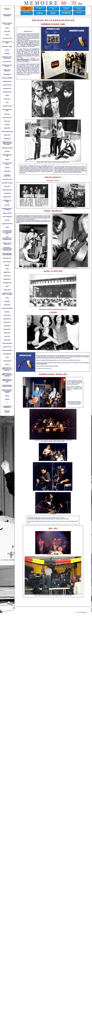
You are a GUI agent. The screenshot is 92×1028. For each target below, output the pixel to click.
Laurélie (7, 227)
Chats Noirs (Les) (7, 92)
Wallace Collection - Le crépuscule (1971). (7, 386)
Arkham (7, 34)
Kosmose (7, 220)
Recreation (7, 301)
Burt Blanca (5, 78)
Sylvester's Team (7, 346)
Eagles (5, 128)
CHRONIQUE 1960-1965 (26, 8)
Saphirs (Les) (7, 315)
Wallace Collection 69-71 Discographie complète (7, 391)
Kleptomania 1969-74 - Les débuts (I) (7, 209)
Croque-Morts (6, 106)
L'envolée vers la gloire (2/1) (8, 375)
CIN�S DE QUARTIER (53, 13)
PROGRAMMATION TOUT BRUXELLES (66, 13)
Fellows (6, 135)
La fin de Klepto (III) (7, 216)
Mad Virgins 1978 (7, 258)
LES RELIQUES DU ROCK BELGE (7, 407)
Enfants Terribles (6, 131)
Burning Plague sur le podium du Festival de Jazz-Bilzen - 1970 (53, 309)
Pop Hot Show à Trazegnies (71, 207)
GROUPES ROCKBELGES (79, 8)
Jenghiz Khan (7, 171)
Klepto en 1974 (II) (7, 213)
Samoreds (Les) (7, 318)
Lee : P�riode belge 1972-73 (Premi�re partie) (7, 232)
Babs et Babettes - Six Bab (7, 42)
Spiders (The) (7, 339)
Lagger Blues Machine (7, 223)
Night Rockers (7, 272)
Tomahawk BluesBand (7, 350)
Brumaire (7, 50)
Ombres (6, 275)
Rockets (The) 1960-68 (7, 308)
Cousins (6, 99)
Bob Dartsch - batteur (7, 46)
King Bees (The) (7, 196)
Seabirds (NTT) (7, 325)
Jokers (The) (7, 186)
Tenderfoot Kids (7, 353)
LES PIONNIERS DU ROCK (66, 8)
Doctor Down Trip (7, 117)
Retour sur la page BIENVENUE (7, 15)
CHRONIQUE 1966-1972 (39, 8)
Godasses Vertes (6, 147)
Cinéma (7, 95)
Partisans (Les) (7, 279)
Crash (7, 102)
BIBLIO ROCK (26, 12)
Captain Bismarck (7, 81)
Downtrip (7, 124)
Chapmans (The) (7, 88)
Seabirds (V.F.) (7, 322)
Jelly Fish (7, 167)
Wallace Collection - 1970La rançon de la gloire (7, 380)
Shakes (6, 332)
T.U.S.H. (7, 357)
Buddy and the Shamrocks (7, 70)
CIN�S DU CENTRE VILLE (39, 13)
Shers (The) (7, 336)
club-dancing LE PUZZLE (23, 215)
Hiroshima (7, 151)
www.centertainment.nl (22, 59)
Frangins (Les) (7, 138)
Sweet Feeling (5, 343)
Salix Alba (7, 311)
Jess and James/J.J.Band (7, 175)
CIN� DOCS (79, 12)
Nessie (7, 268)
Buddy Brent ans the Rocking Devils (7, 57)
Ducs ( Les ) (7, 114)
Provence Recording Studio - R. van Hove (7, 294)
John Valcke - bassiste (7, 182)
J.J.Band (7, 159)
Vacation (7, 364)
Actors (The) (7, 31)
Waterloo (7, 395)
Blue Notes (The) (7, 61)
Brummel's (7, 53)
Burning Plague (7, 74)
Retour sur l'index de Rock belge (7, 24)
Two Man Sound (7, 360)
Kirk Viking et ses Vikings (7, 201)
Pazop (7, 286)
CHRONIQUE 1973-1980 (52, 8)
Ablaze (7, 27)
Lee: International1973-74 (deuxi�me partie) (7, 238)
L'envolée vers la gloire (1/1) (8, 369)
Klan (6, 205)
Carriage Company (7, 85)
